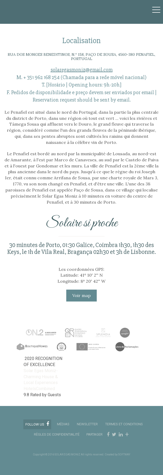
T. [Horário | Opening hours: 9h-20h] (81, 84)
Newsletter (87, 424)
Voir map (81, 295)
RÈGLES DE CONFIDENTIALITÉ (57, 434)
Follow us (37, 424)
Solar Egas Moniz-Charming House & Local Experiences (41, 376)
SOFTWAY (124, 454)
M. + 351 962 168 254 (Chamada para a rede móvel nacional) (81, 77)
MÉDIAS (63, 424)
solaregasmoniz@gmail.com (82, 69)
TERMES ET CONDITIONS (124, 424)
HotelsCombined (39, 388)
